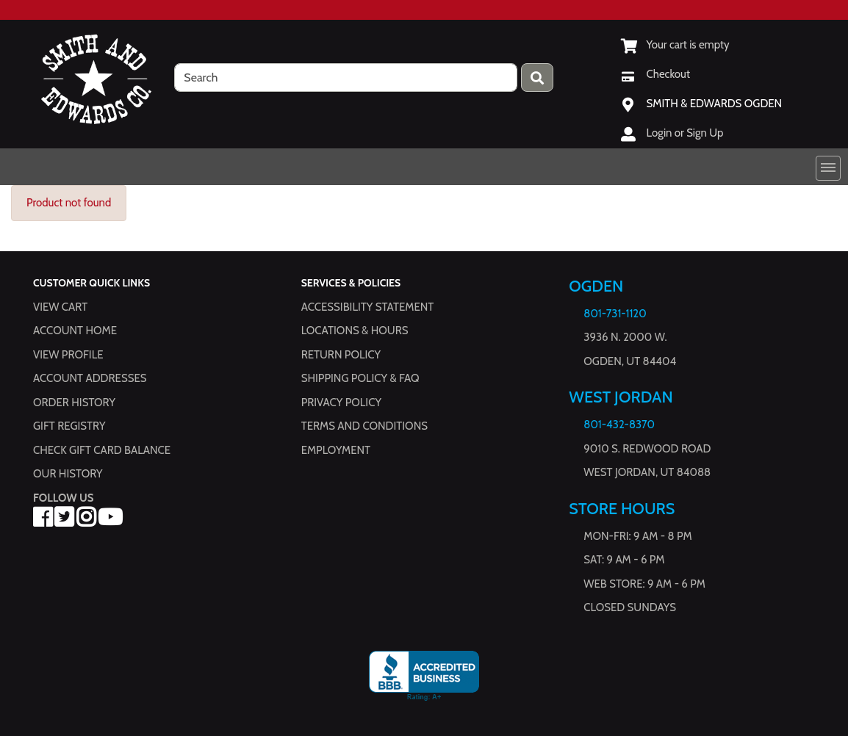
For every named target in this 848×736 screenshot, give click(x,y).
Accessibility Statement (367, 307)
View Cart (60, 307)
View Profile (68, 354)
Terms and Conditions (364, 426)
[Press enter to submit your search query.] (537, 77)
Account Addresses (89, 378)
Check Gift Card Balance (101, 450)
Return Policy (341, 354)
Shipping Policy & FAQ (360, 378)
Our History (68, 473)
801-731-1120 (614, 313)
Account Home (75, 330)
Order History (74, 402)
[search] (345, 77)
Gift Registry (69, 426)
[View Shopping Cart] (675, 44)
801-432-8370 (619, 424)
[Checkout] (655, 74)
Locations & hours (355, 330)
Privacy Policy (341, 402)
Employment (335, 450)
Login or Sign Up (685, 133)
